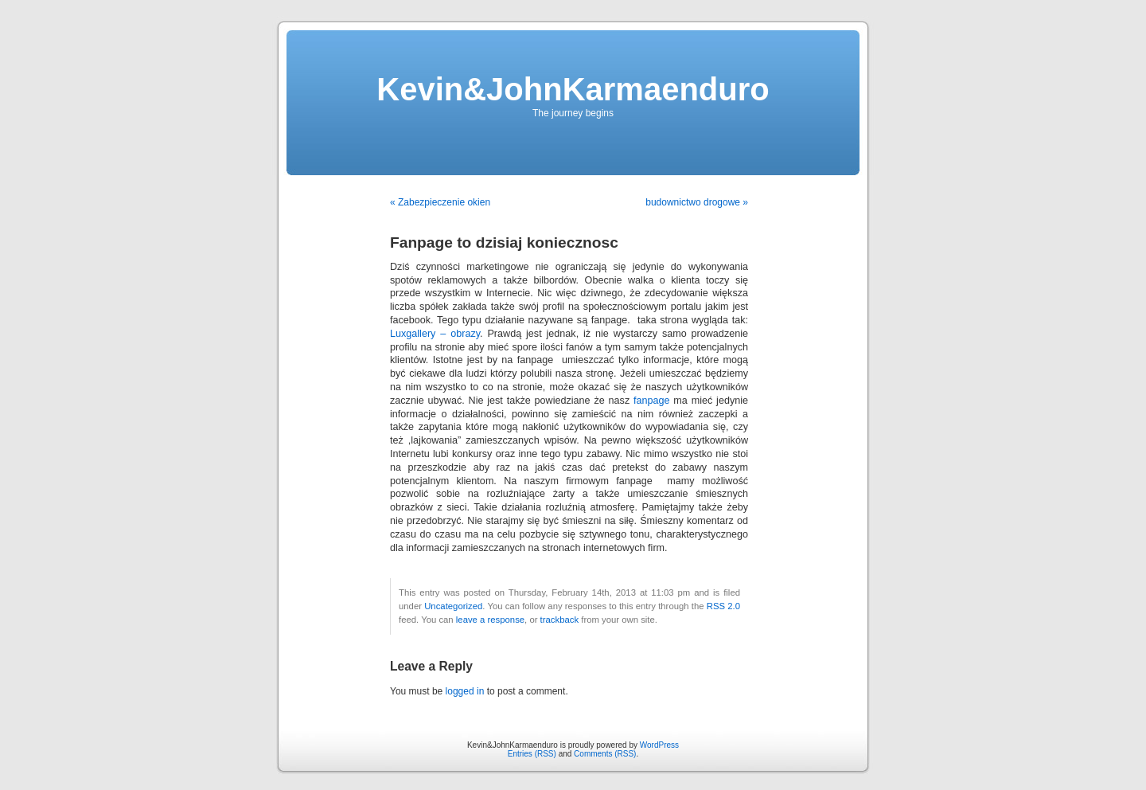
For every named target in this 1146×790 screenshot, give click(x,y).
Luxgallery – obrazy (435, 333)
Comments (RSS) (605, 753)
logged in (465, 691)
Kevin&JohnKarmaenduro (572, 89)
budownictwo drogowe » (696, 202)
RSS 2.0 (723, 606)
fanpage (651, 400)
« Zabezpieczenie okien (440, 202)
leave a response (490, 619)
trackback (559, 619)
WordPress (659, 745)
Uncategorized (453, 606)
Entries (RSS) (532, 753)
